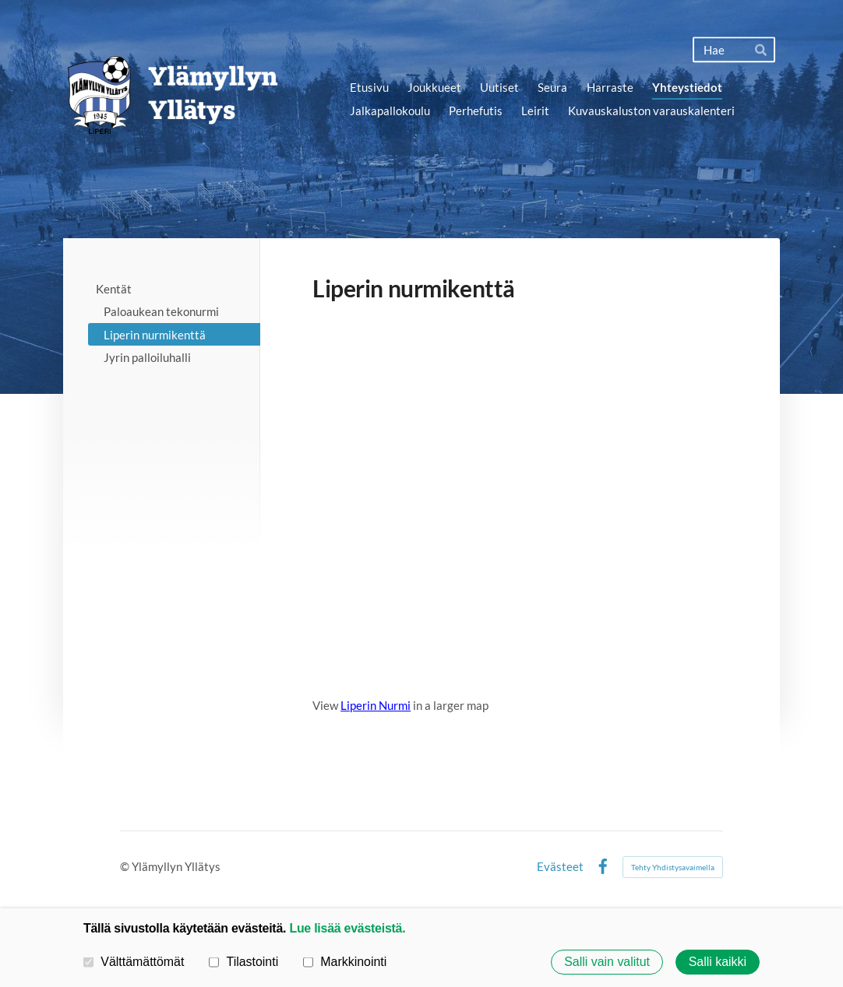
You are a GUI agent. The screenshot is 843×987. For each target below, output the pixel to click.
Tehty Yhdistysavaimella (672, 867)
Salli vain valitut (607, 961)
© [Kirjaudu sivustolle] (126, 866)
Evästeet (560, 867)
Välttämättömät (133, 961)
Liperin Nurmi (375, 705)
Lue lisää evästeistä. (347, 928)
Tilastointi (243, 961)
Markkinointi (344, 961)
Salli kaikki (717, 961)
